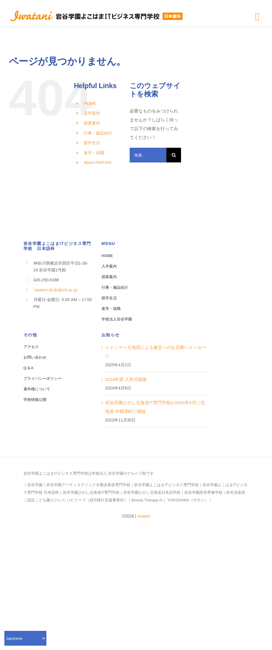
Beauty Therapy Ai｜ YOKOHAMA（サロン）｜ (171, 500)
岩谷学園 (35, 485)
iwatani (143, 516)
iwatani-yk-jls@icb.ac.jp (55, 290)
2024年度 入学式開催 (126, 379)
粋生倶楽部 (235, 492)
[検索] (173, 155)
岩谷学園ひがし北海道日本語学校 (151, 492)
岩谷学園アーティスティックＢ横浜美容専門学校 (88, 485)
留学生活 (92, 142)
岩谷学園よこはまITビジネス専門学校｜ (168, 485)
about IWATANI (97, 162)
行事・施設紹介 (98, 133)
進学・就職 (94, 152)
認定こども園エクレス (46, 500)
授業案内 (92, 123)
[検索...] (148, 155)
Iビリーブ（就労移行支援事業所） (98, 500)
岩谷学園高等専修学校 (203, 492)
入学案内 (92, 113)
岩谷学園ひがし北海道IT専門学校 (91, 492)
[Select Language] (25, 638)
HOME (90, 103)
